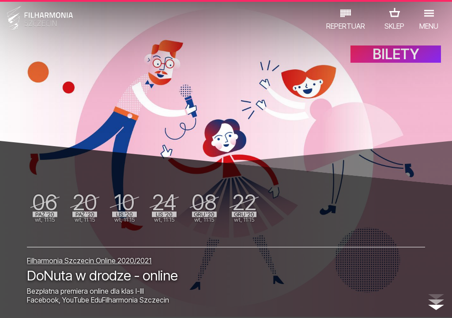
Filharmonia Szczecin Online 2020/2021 (89, 251)
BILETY (396, 65)
